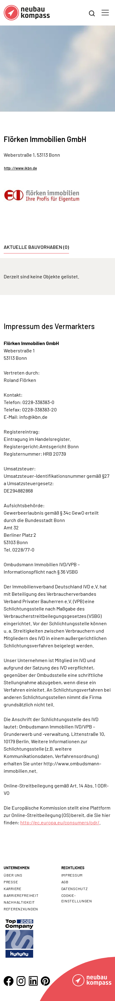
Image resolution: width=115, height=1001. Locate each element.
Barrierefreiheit (21, 895)
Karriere (12, 888)
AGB (65, 882)
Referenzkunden (21, 909)
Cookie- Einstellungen (76, 898)
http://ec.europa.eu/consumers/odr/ (59, 822)
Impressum (72, 875)
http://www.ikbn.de (20, 168)
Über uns (13, 875)
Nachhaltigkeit (19, 902)
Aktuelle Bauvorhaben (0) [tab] (36, 247)
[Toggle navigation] (105, 12)
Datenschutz (74, 888)
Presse (11, 882)
